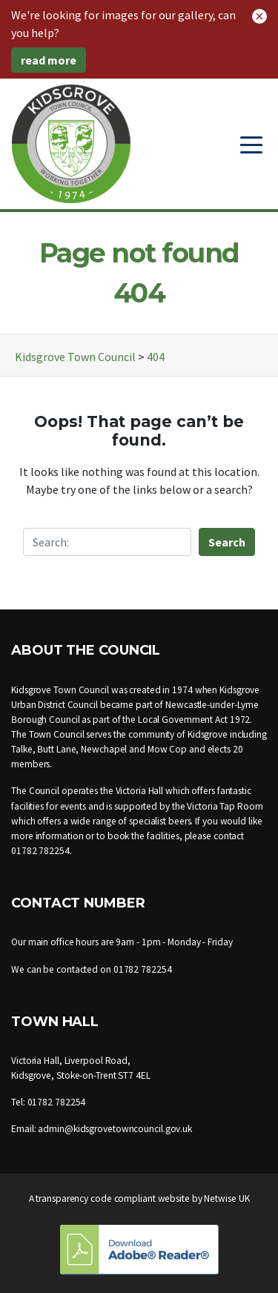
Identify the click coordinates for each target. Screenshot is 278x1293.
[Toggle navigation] (251, 144)
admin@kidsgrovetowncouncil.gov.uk (115, 1128)
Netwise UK (226, 1198)
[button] (259, 15)
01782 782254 (40, 850)
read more (48, 60)
